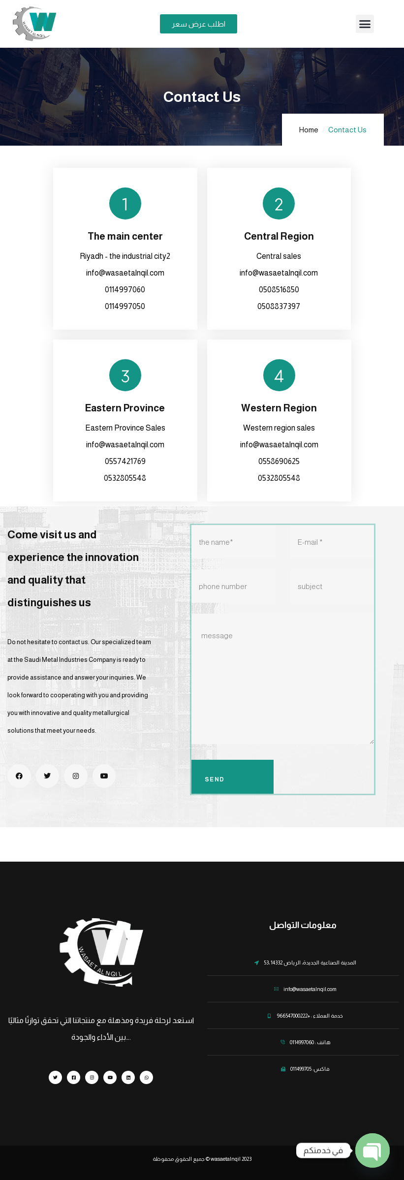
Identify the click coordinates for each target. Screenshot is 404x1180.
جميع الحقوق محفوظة (179, 1159)
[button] (365, 24)
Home (308, 129)
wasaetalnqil (225, 1159)
